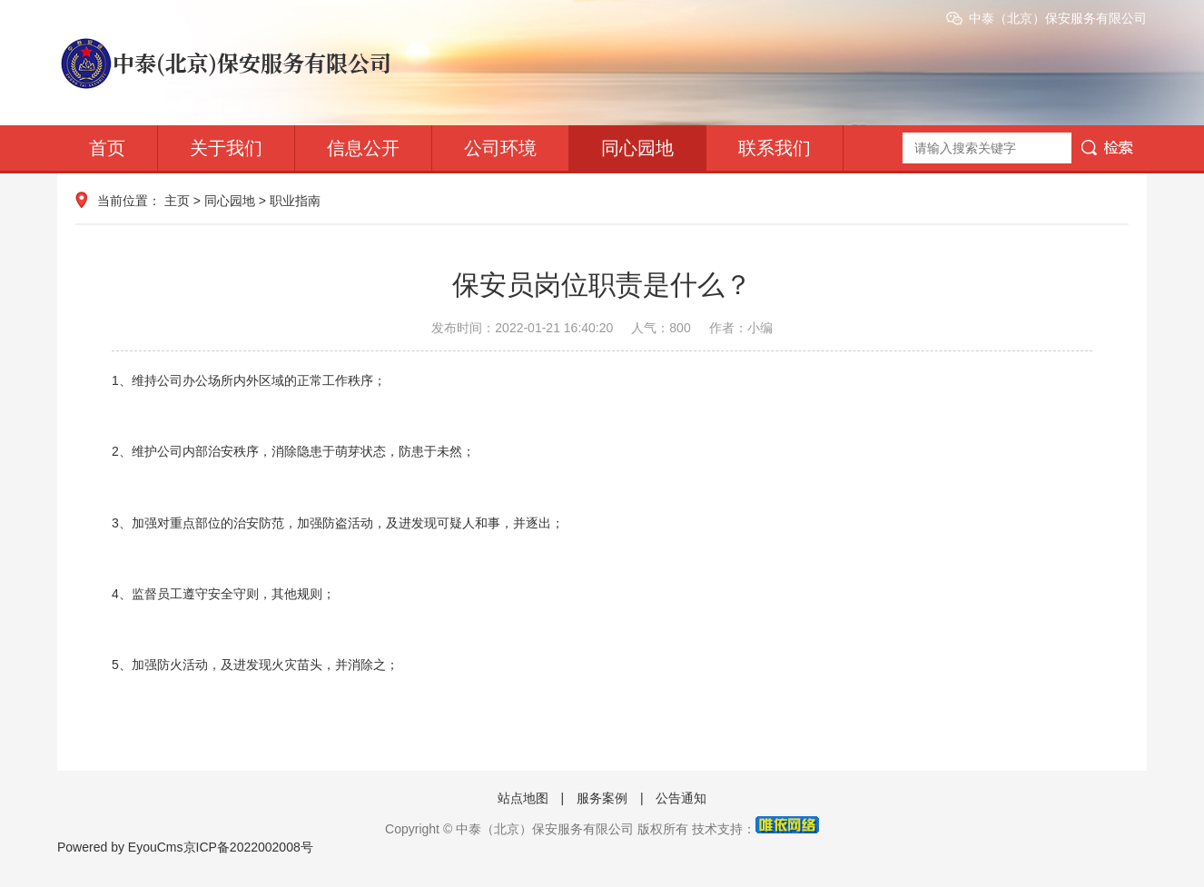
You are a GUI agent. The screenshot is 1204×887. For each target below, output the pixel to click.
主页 (177, 200)
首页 (107, 148)
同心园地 (637, 148)
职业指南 (295, 200)
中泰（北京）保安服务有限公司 (1058, 18)
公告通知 (681, 798)
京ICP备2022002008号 (248, 847)
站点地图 (523, 798)
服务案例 (602, 798)
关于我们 (226, 148)
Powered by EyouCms (120, 847)
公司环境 (500, 148)
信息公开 (363, 148)
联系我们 (774, 148)
